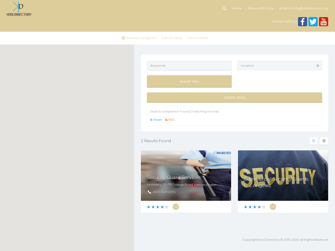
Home (237, 8)
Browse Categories (141, 38)
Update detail (234, 97)
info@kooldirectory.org (310, 8)
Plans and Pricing (260, 8)
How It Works (198, 38)
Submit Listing (171, 38)
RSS (172, 119)
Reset (157, 119)
